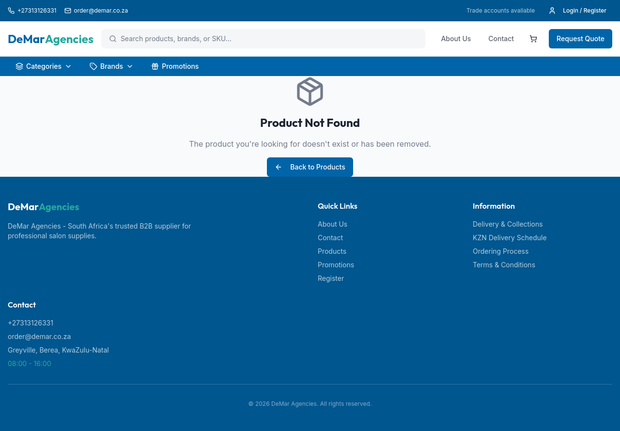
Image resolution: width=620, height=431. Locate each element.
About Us (456, 38)
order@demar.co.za (39, 336)
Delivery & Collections (508, 224)
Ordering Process (500, 251)
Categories (44, 66)
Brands (112, 66)
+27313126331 (30, 323)
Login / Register (577, 11)
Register (331, 278)
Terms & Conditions (504, 265)
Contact (501, 38)
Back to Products (310, 167)
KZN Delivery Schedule (510, 237)
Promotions (175, 66)
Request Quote (580, 38)
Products (332, 251)
